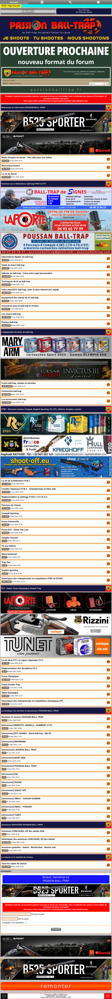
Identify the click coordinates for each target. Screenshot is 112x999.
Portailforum (4, 996)
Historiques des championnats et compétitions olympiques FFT (32, 701)
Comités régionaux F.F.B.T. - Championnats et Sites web (29, 489)
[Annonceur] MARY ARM (13, 758)
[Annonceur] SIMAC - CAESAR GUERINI (21, 798)
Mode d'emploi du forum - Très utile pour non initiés (27, 157)
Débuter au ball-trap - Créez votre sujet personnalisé (27, 273)
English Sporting (10, 570)
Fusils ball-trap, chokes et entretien (19, 383)
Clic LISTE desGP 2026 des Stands (84, 11)
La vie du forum (9, 174)
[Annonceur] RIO (10, 774)
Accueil (14, 2)
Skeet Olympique (10, 693)
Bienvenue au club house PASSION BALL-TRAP (23, 107)
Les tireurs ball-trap (11, 314)
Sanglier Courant (10, 538)
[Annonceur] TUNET (11, 815)
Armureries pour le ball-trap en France (20, 306)
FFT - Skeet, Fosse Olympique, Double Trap (21, 588)
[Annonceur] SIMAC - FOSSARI (17, 807)
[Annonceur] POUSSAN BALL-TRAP (19, 766)
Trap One (6, 562)
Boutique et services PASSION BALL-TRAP (22, 717)
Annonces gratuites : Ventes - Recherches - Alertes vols (29, 847)
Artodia (64, 996)
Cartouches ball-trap (11, 391)
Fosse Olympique (10, 676)
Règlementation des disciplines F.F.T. (19, 668)
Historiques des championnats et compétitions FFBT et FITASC (32, 578)
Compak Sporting (10, 513)
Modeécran (108, 996)
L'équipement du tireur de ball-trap (17, 332)
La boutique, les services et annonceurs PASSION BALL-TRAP (30, 711)
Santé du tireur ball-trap (13, 265)
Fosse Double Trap (11, 684)
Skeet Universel (9, 554)
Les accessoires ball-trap (14, 399)
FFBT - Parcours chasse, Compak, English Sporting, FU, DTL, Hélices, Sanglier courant (41, 409)
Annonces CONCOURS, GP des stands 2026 (23, 831)
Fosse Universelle (10, 521)
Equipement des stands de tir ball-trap (20, 297)
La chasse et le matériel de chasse (17, 857)
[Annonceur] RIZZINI (11, 782)
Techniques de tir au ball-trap (16, 281)
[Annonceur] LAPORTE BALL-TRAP (19, 750)
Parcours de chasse (11, 505)
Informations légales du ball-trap (17, 257)
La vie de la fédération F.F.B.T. (16, 481)
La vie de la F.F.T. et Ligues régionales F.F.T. (23, 660)
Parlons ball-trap (10, 322)
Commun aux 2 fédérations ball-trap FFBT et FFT (23, 184)
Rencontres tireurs (11, 166)
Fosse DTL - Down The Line (15, 530)
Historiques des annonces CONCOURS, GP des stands (28, 839)
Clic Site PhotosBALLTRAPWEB (28, 11)
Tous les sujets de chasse (14, 863)
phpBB (54, 994)
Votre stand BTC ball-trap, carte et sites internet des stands (30, 289)
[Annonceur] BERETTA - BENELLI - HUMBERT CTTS (27, 725)
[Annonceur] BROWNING (14, 741)
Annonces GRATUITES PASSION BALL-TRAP (22, 825)
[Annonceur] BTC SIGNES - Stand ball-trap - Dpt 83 (26, 733)
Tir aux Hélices (9, 546)
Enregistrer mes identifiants (14, 923)
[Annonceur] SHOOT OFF (14, 790)
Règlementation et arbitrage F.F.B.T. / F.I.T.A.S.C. (25, 497)
